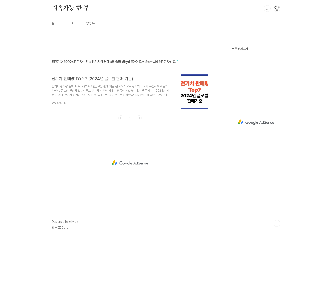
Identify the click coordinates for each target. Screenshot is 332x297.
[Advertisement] (130, 82)
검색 (267, 8)
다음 (139, 177)
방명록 (90, 23)
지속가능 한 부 (70, 8)
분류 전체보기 (240, 48)
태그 (70, 23)
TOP (277, 282)
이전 (120, 177)
